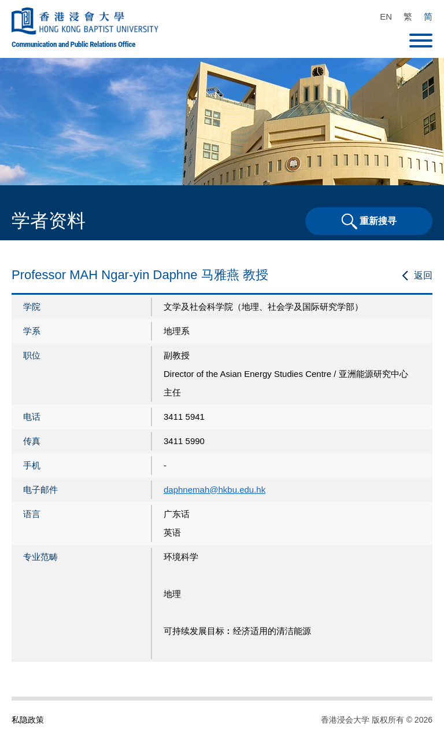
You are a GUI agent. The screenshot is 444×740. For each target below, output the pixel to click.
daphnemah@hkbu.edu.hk (214, 489)
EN (386, 16)
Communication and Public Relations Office (73, 44)
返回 (423, 275)
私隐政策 (28, 719)
